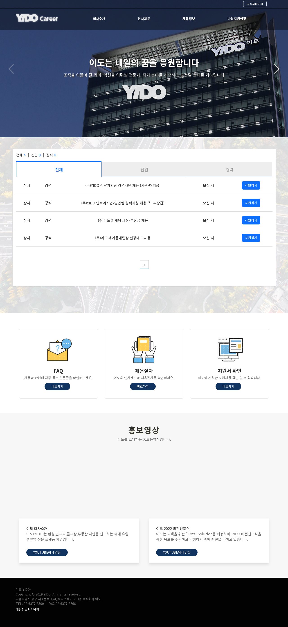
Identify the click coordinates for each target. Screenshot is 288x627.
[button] (140, 130)
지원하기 (251, 185)
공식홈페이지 (255, 4)
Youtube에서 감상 (47, 552)
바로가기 (57, 386)
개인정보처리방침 (27, 609)
